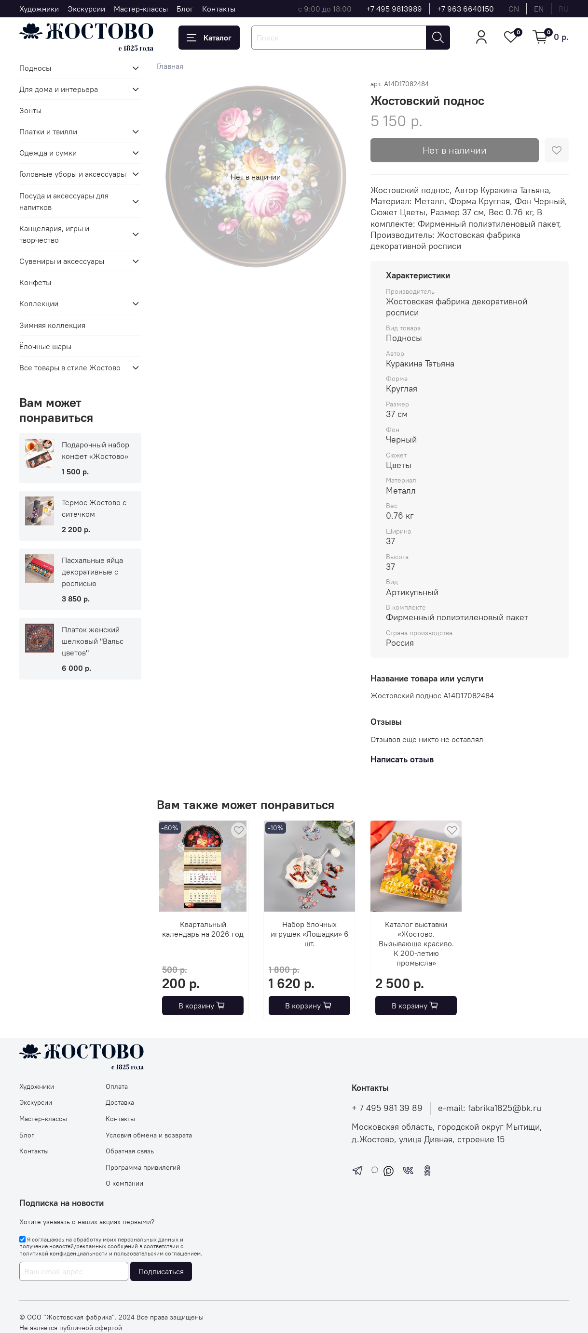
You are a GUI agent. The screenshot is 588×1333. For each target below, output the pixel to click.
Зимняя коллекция (52, 325)
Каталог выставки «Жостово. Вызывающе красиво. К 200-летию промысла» (415, 943)
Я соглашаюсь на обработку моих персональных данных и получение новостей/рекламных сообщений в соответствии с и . (110, 1246)
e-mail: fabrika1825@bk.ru (489, 1108)
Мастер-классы (141, 8)
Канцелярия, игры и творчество (54, 234)
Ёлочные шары (45, 346)
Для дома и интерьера (58, 89)
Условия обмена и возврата (149, 1135)
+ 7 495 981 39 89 (387, 1108)
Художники (39, 8)
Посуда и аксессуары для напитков (64, 201)
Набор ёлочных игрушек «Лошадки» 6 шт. (309, 933)
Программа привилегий (143, 1167)
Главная (170, 66)
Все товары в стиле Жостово (70, 367)
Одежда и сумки (48, 152)
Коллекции (38, 303)
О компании (124, 1183)
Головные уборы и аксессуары (72, 174)
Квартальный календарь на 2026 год (203, 929)
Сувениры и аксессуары (61, 261)
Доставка (120, 1102)
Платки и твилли (48, 131)
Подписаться (161, 1271)
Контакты (218, 8)
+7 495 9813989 (394, 8)
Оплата (117, 1086)
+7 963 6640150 (465, 8)
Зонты (30, 110)
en (539, 8)
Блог (185, 8)
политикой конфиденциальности (63, 1253)
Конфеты (35, 282)
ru (564, 8)
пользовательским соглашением (157, 1253)
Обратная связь (130, 1151)
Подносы (35, 68)
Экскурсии (86, 8)
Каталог (209, 37)
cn (513, 8)
